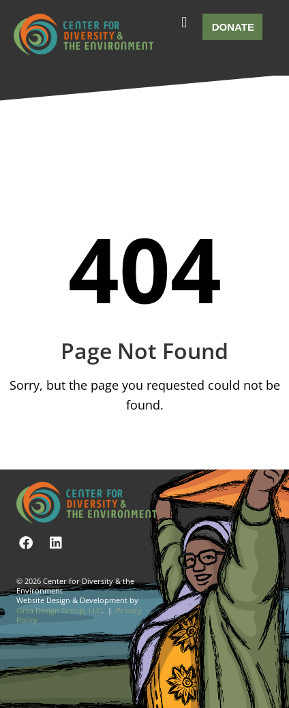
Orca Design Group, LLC (59, 610)
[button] (184, 22)
